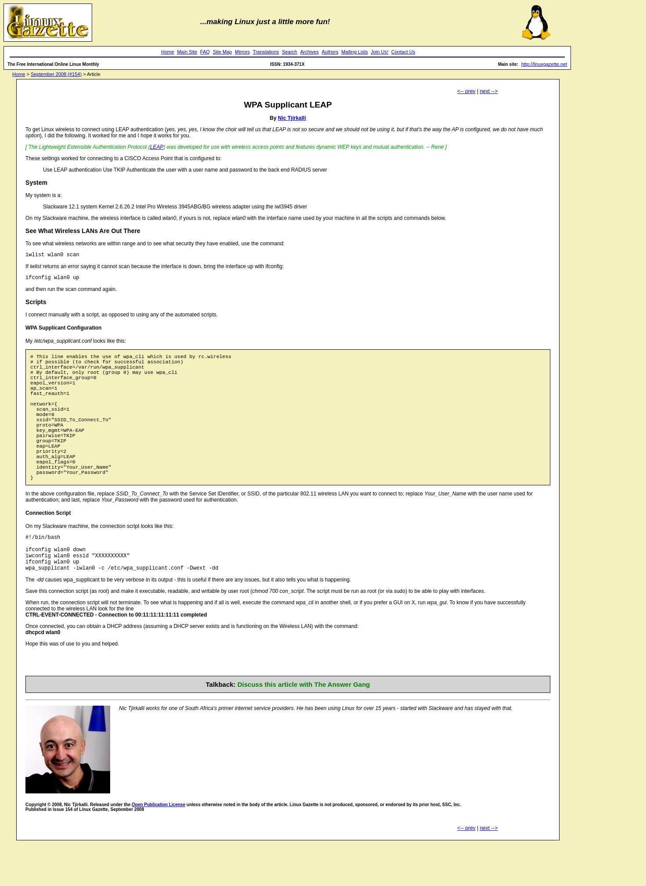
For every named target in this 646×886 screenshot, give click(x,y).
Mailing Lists (354, 51)
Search (289, 51)
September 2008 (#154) (56, 74)
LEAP (157, 147)
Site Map (222, 51)
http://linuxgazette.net (544, 64)
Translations (266, 51)
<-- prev (466, 91)
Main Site (187, 51)
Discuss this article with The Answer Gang (303, 726)
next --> (489, 91)
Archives (309, 51)
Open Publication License (158, 846)
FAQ (205, 51)
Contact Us (403, 51)
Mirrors (242, 51)
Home (167, 51)
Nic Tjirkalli (292, 118)
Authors (330, 51)
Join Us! (379, 51)
